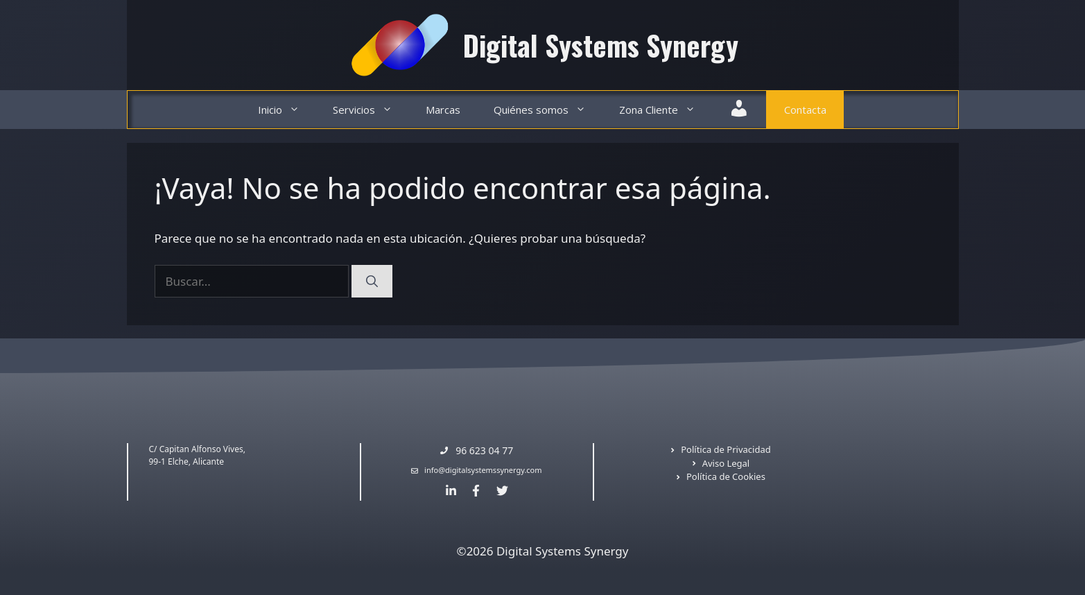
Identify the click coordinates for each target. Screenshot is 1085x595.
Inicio (287, 110)
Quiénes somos (548, 110)
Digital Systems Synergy (600, 45)
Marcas (443, 110)
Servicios (371, 110)
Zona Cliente (665, 110)
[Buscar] (371, 281)
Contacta (805, 110)
